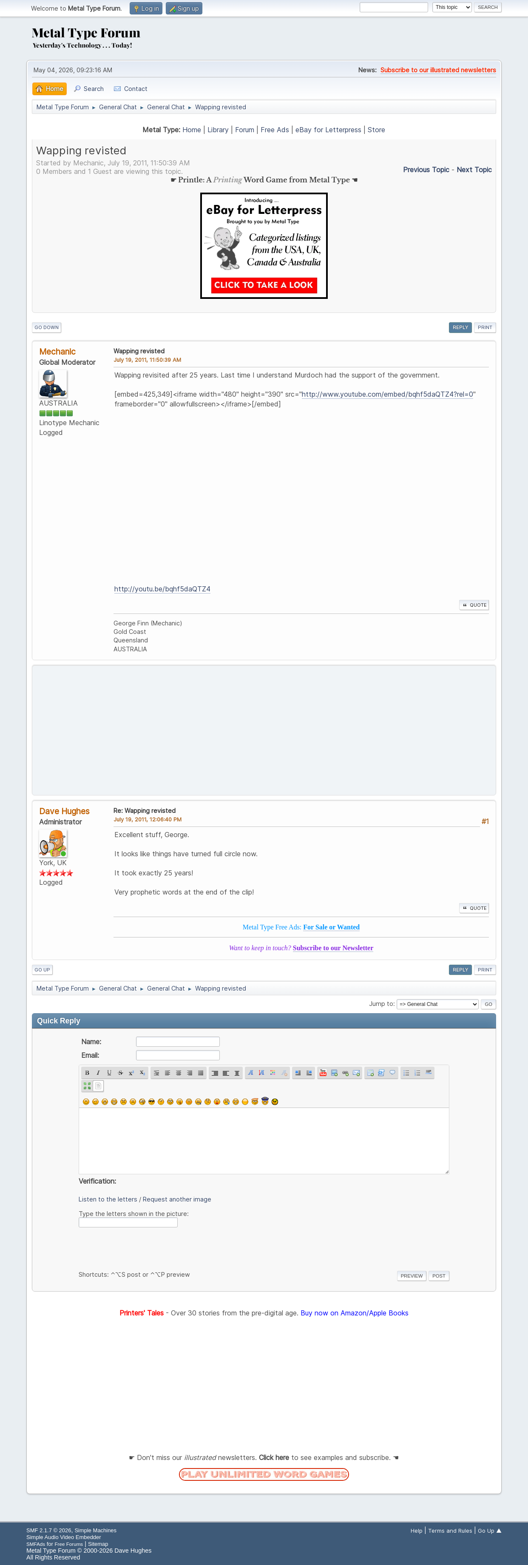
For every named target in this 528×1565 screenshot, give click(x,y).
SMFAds (35, 1544)
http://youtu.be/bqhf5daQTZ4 (162, 589)
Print (485, 327)
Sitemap (98, 1544)
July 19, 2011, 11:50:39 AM (147, 359)
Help (417, 1530)
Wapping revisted (139, 351)
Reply (460, 327)
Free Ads (275, 129)
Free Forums (68, 1544)
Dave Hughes (64, 811)
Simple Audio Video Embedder (63, 1537)
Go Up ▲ (490, 1530)
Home (191, 129)
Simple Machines (95, 1530)
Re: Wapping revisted (145, 810)
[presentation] (143, 1247)
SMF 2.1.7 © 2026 (48, 1530)
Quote (474, 605)
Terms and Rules (450, 1530)
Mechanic (57, 352)
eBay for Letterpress (328, 129)
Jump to (381, 1003)
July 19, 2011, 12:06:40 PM (148, 819)
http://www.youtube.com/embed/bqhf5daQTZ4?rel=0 (387, 394)
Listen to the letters (108, 1199)
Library (218, 129)
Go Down (46, 327)
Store (376, 129)
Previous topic (426, 169)
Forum (244, 129)
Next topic (474, 169)
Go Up (42, 970)
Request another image (177, 1199)
